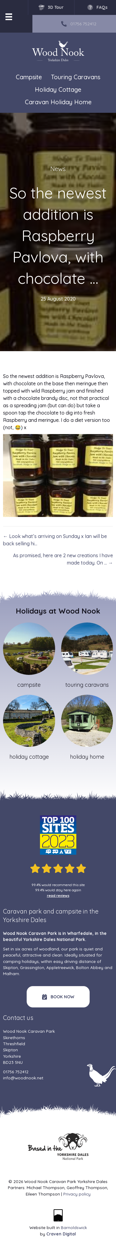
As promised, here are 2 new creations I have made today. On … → (63, 559)
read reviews (58, 895)
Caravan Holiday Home (58, 102)
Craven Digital (61, 1233)
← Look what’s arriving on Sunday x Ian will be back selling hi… (55, 540)
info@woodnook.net (23, 1077)
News (58, 169)
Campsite (29, 77)
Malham (11, 973)
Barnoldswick (74, 1227)
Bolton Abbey (89, 967)
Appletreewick (60, 967)
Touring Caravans (75, 77)
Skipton (10, 967)
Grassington (32, 967)
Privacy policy (77, 1193)
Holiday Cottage (58, 90)
